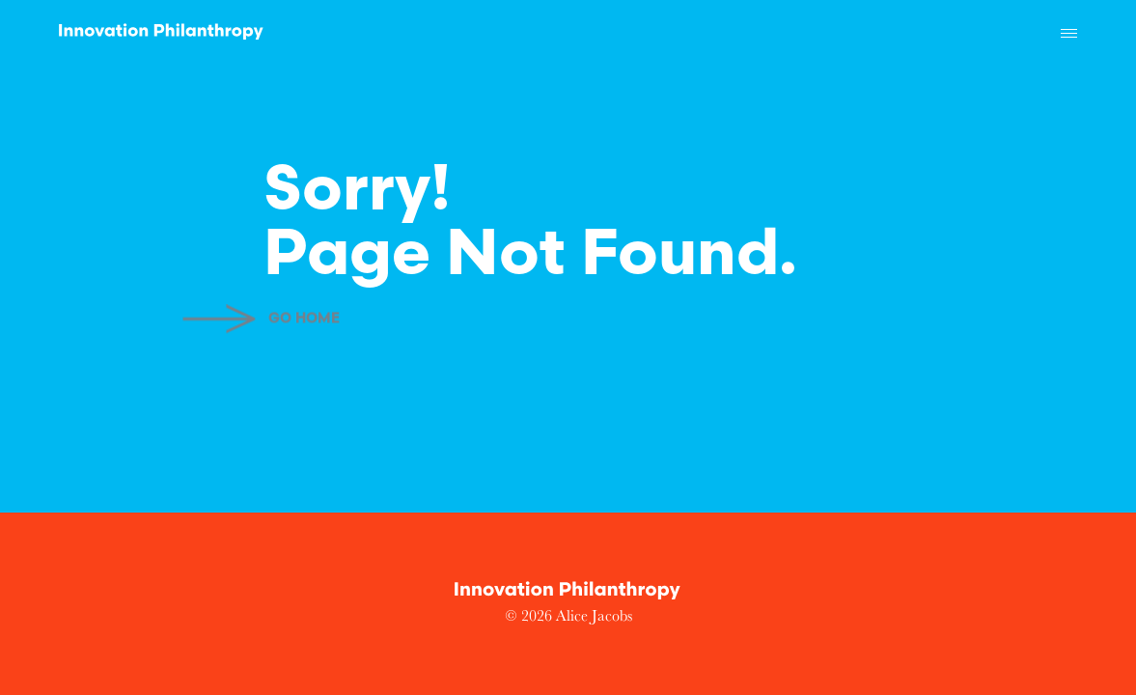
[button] (1069, 34)
